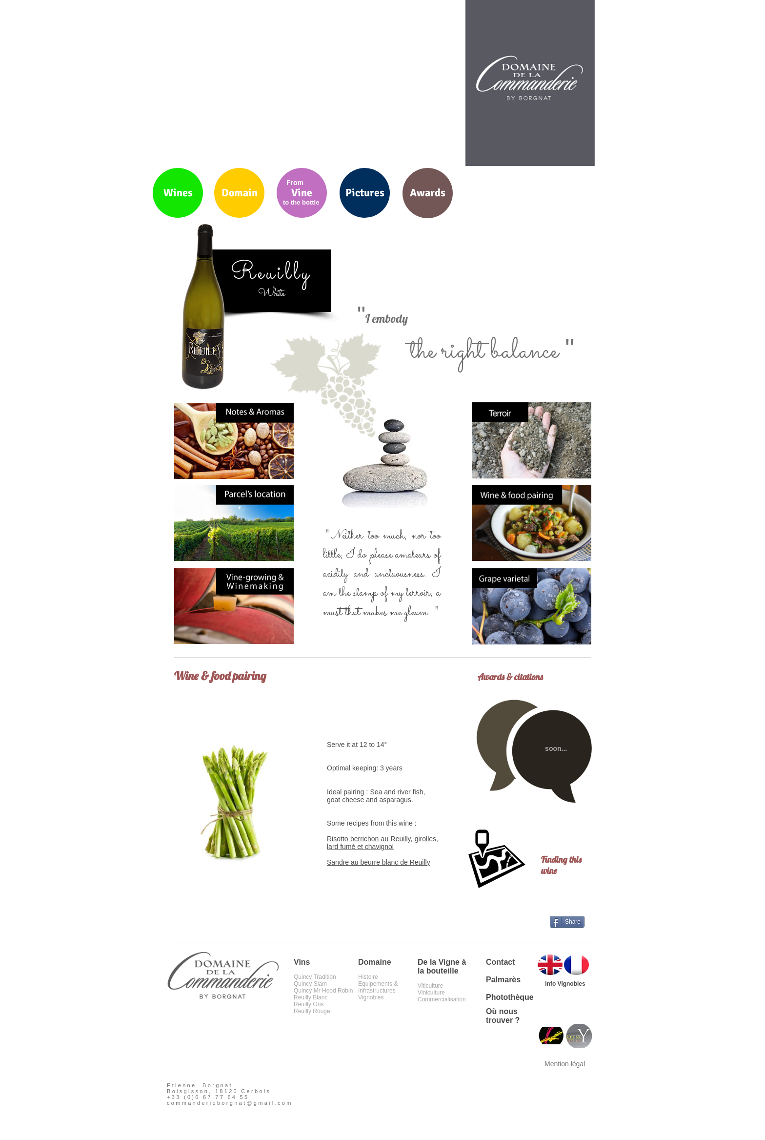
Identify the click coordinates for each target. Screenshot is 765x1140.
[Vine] (302, 193)
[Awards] (428, 193)
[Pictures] (365, 193)
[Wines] (178, 193)
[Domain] (239, 193)
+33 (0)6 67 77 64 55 (208, 1097)
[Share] (567, 922)
